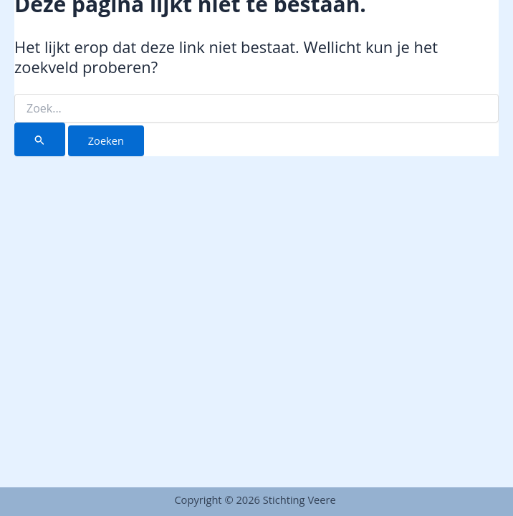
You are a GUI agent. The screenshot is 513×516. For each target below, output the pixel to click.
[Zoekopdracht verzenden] (39, 139)
